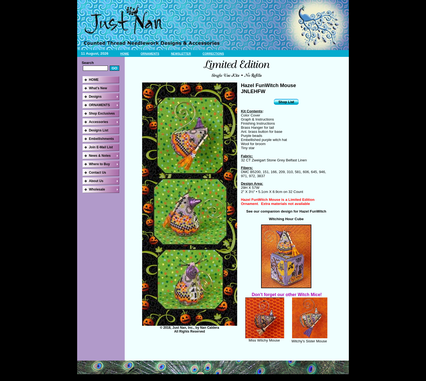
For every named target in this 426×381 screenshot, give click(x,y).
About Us (96, 181)
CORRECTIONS (213, 53)
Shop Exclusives (102, 113)
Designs (95, 97)
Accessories (98, 122)
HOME (124, 53)
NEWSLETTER (181, 53)
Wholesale (97, 189)
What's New (98, 88)
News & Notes (100, 156)
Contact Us (97, 172)
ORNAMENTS (150, 53)
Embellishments (101, 139)
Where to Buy (99, 164)
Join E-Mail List (101, 147)
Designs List (98, 130)
